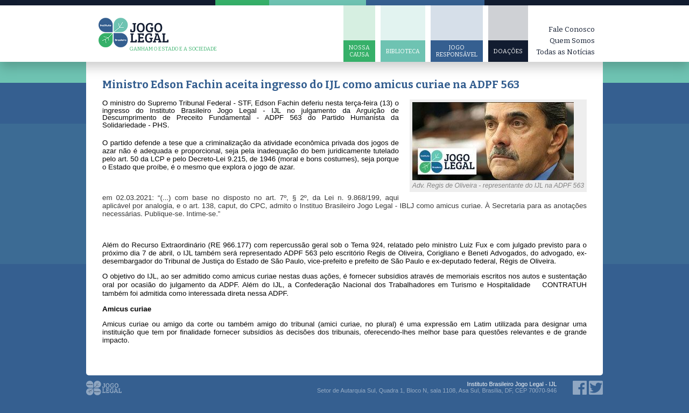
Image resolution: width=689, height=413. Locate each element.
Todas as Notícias (565, 51)
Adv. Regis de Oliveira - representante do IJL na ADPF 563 (498, 185)
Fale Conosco (572, 29)
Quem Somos (572, 40)
